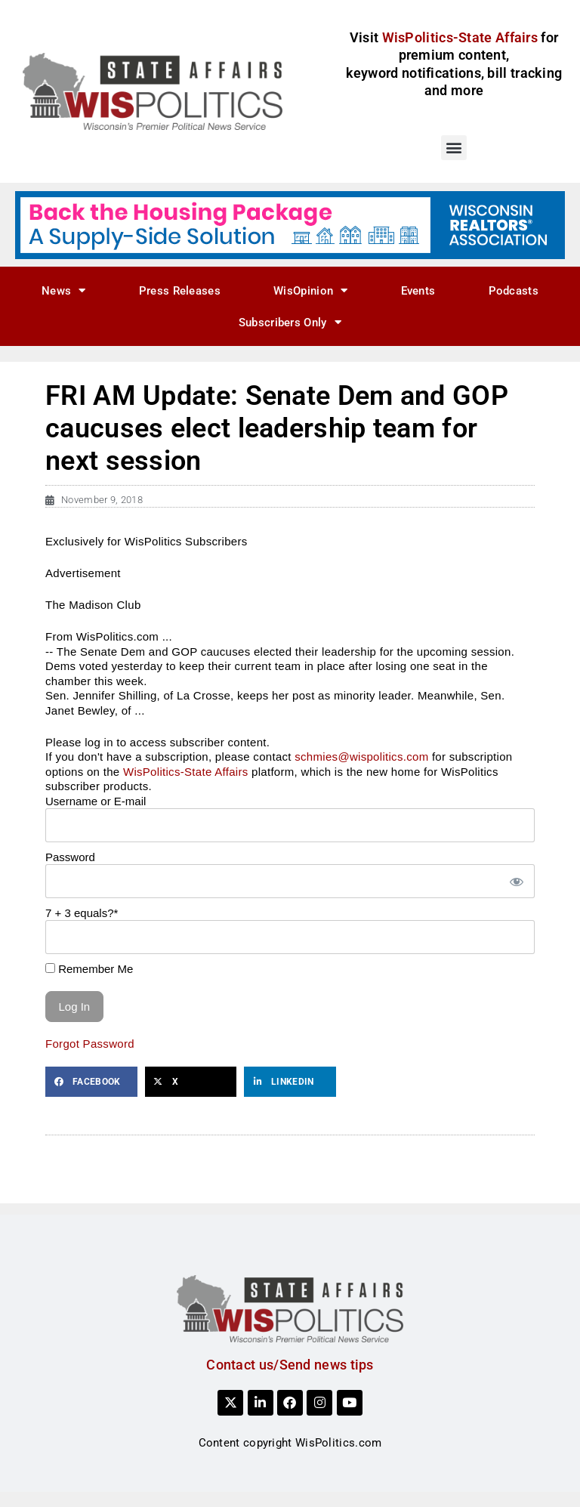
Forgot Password (89, 1043)
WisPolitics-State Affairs (185, 771)
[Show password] (516, 881)
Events (418, 291)
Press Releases (180, 291)
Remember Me (89, 968)
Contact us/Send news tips (290, 1365)
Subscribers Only (290, 322)
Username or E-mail (95, 801)
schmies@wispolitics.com (361, 756)
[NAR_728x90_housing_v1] (290, 224)
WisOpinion (310, 290)
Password (70, 857)
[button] (453, 147)
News (64, 290)
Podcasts (513, 291)
